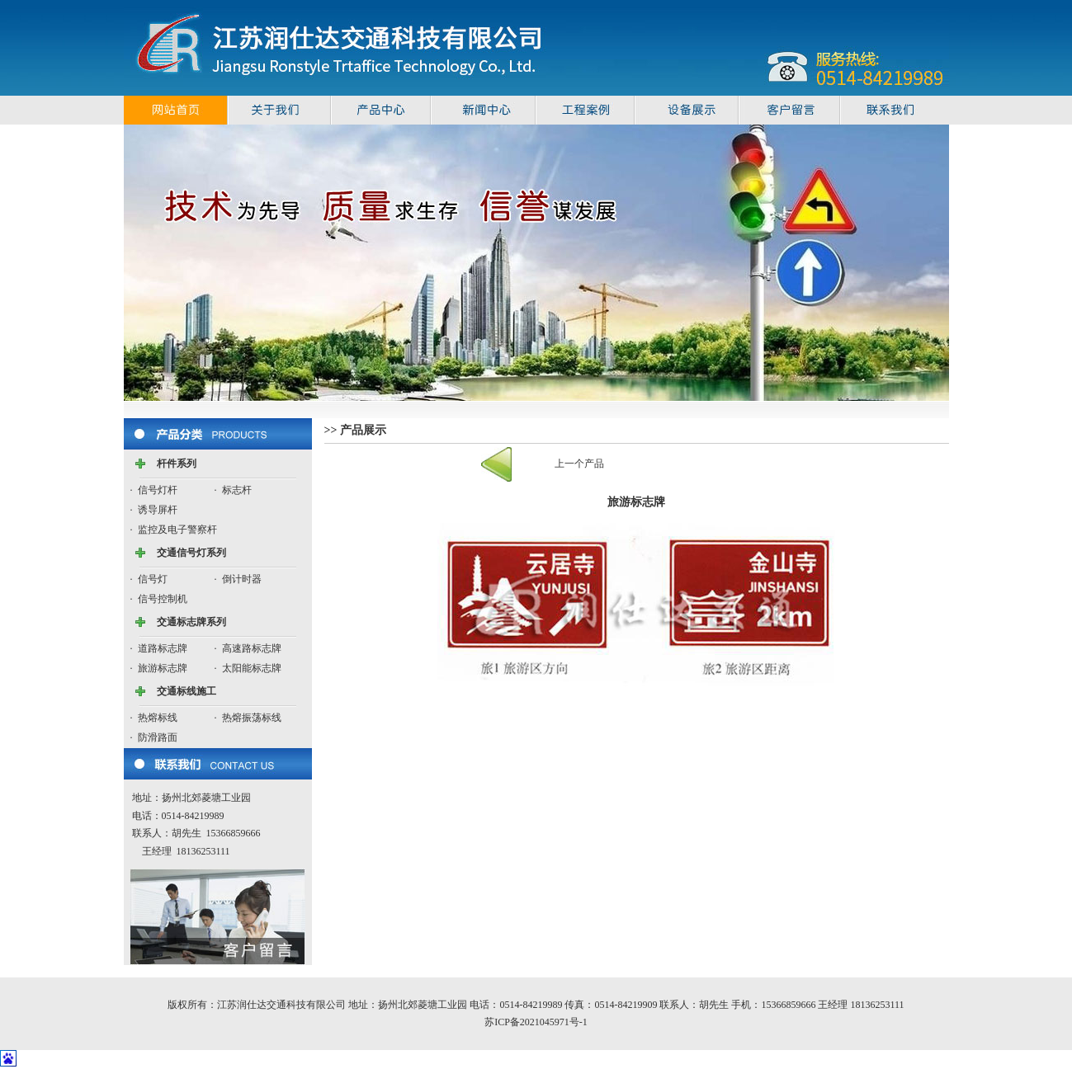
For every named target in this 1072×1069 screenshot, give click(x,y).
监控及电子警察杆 (177, 529)
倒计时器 (242, 579)
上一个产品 (579, 463)
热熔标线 (157, 717)
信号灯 (153, 579)
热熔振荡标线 (251, 717)
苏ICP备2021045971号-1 (536, 1022)
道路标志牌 (162, 648)
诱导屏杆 (157, 510)
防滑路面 (157, 737)
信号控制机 (162, 599)
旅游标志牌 (162, 668)
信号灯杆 (157, 490)
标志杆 (237, 490)
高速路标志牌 (251, 648)
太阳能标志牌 (251, 668)
